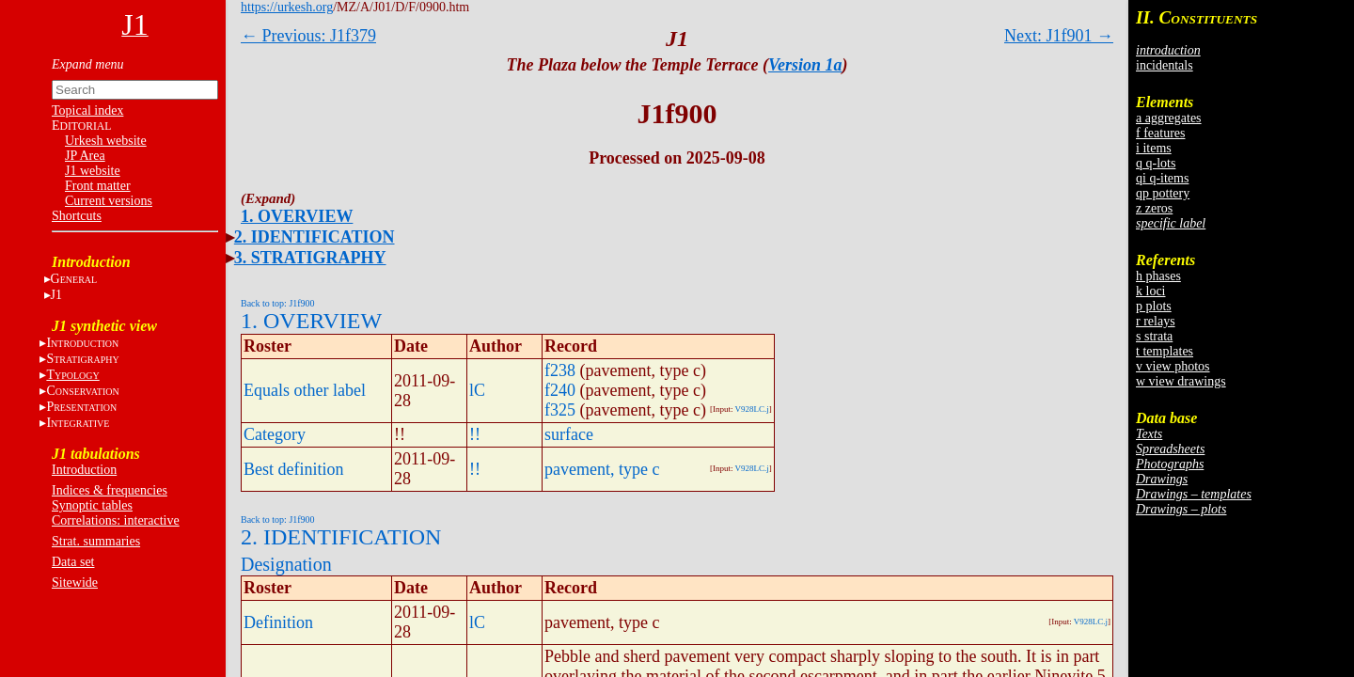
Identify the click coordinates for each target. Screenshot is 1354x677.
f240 (559, 390)
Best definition (294, 469)
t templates (1164, 351)
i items (1154, 148)
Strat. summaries (96, 541)
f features (1160, 133)
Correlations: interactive (116, 520)
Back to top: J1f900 (278, 303)
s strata (1154, 336)
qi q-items (1162, 178)
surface (568, 434)
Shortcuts (77, 216)
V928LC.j (752, 409)
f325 (559, 410)
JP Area (85, 156)
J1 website (92, 171)
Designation (286, 564)
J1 (56, 295)
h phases (1158, 276)
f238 (559, 370)
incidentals (1164, 65)
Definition (278, 622)
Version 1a (805, 64)
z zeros (1154, 208)
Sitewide (75, 582)
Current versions (108, 201)
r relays (1155, 321)
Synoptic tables (92, 505)
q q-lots (1155, 163)
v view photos (1173, 366)
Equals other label (305, 390)
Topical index (87, 110)
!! (474, 434)
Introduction (84, 470)
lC (477, 390)
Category (275, 434)
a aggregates (1169, 118)
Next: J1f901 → (1058, 35)
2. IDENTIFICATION (314, 237)
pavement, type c (601, 469)
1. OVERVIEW (297, 216)
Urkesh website (106, 141)
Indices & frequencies (109, 490)
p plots (1154, 306)
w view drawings (1181, 381)
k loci (1151, 291)
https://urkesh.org (287, 7)
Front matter (98, 186)
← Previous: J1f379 (308, 35)
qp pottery (1162, 193)
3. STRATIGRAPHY (310, 257)
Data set (73, 562)
